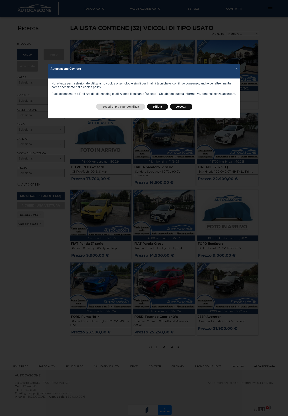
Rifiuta (157, 106)
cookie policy (92, 87)
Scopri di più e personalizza (120, 106)
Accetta (181, 106)
